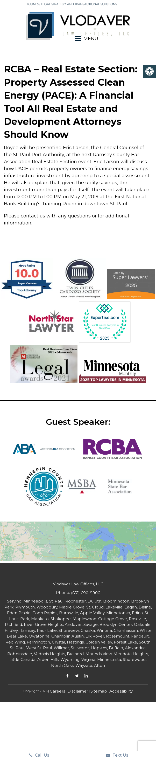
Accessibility (121, 691)
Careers (57, 691)
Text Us (117, 755)
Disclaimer (77, 691)
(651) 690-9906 (85, 592)
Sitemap (98, 691)
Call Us (39, 755)
